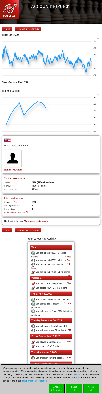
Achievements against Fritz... (17, 212)
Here (75, 374)
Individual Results (28, 29)
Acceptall (91, 388)
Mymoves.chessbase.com (36, 221)
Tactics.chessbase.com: (15, 178)
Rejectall (74, 388)
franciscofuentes (13, 169)
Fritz (68, 264)
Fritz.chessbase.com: (14, 198)
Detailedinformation (56, 388)
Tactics (67, 256)
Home (7, 29)
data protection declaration (34, 381)
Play (68, 276)
